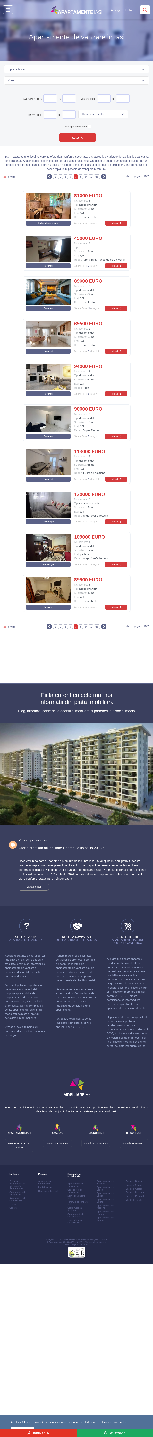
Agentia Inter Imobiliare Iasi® (81, 1240)
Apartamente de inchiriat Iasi (17, 1199)
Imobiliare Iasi (45, 1187)
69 (96, 176)
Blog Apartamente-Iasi (35, 840)
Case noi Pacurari (135, 1196)
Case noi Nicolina (135, 1192)
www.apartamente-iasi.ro (19, 1145)
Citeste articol (34, 886)
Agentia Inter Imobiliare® (45, 1182)
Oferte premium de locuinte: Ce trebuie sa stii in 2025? (61, 848)
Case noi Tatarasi (134, 1200)
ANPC (79, 1242)
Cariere (13, 1208)
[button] (76, 69)
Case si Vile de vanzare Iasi (74, 1191)
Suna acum (38, 1433)
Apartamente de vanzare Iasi (17, 1193)
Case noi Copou (134, 1185)
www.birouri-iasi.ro (134, 1143)
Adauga (121, 10)
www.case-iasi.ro (57, 1143)
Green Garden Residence (74, 1209)
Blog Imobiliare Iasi (48, 1191)
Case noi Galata (134, 1189)
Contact (13, 1204)
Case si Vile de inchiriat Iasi (74, 1221)
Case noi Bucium (134, 1181)
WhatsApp (114, 1433)
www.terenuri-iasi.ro (96, 1143)
